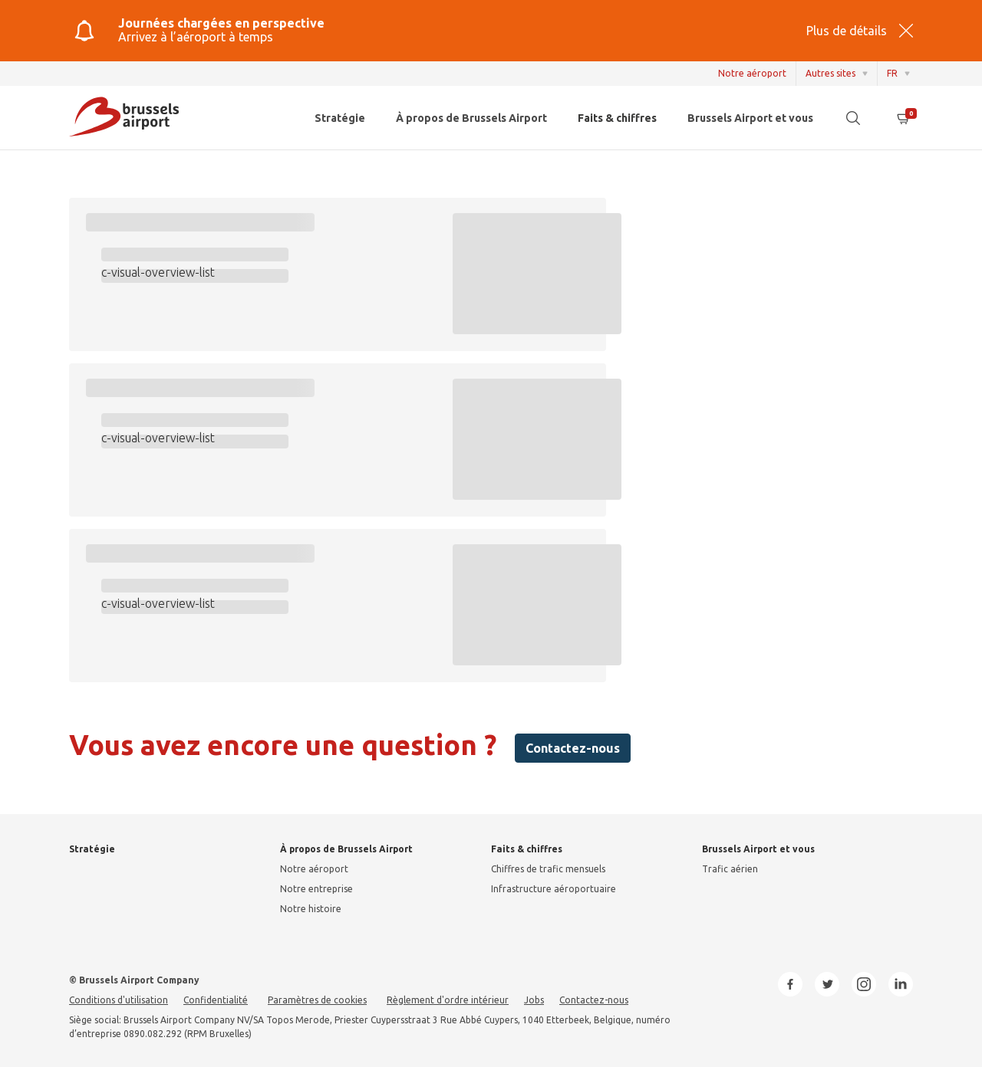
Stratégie (340, 118)
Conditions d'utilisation (118, 1000)
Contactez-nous (573, 748)
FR (892, 73)
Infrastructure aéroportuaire (553, 889)
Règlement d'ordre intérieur (448, 1000)
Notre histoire (310, 909)
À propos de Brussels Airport (471, 118)
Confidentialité (215, 1000)
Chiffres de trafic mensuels (548, 869)
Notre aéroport (752, 73)
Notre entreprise (316, 889)
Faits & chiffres (617, 118)
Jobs (534, 1000)
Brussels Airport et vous (750, 118)
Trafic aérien (730, 869)
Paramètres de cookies (317, 1000)
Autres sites (830, 73)
